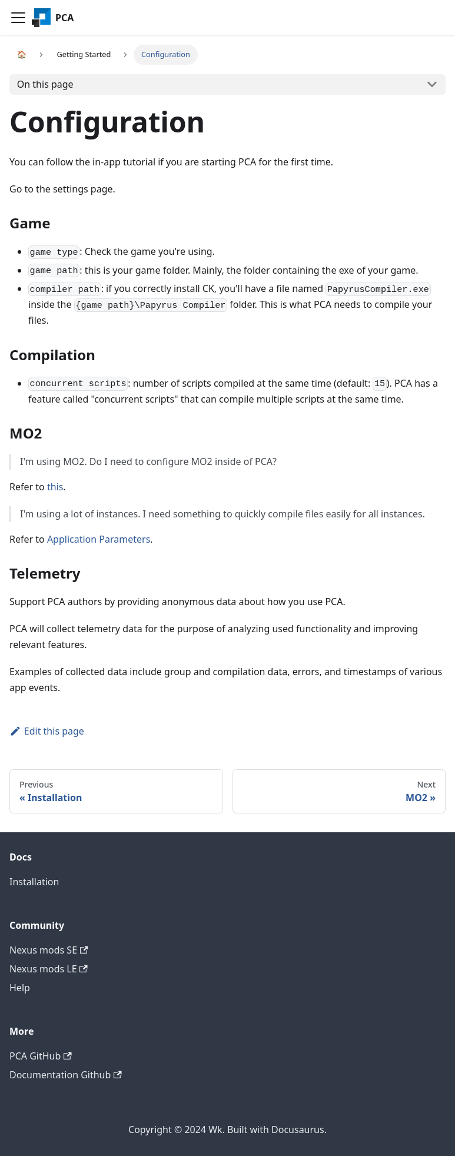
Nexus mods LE (48, 968)
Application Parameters (98, 539)
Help (19, 987)
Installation (34, 881)
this (55, 486)
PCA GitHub (40, 1055)
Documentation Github (65, 1074)
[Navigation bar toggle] (18, 17)
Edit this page (46, 731)
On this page (45, 84)
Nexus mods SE (48, 950)
